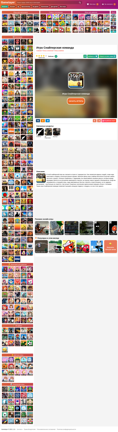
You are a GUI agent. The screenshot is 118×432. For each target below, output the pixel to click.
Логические (44, 6)
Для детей (54, 6)
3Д (18, 6)
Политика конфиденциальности (66, 429)
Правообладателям (30, 429)
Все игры (63, 6)
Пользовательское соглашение (46, 429)
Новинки (4, 6)
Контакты (19, 429)
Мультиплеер (26, 6)
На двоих (36, 6)
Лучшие (12, 6)
